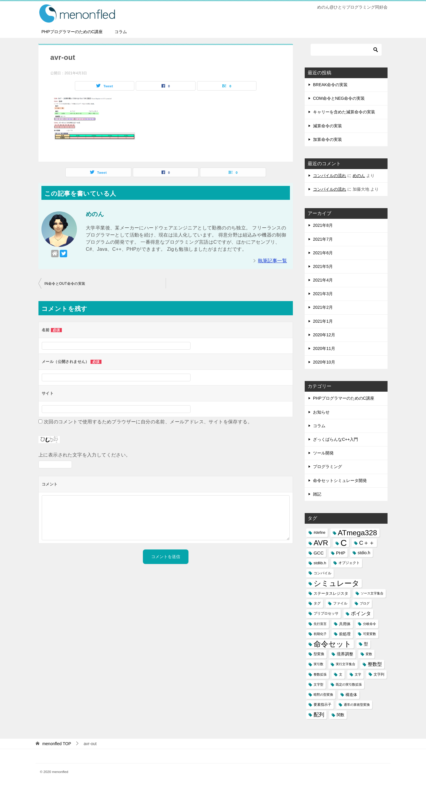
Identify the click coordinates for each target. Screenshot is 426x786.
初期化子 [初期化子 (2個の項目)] (320, 634)
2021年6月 (323, 252)
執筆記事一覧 (272, 260)
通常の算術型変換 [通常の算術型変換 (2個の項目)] (357, 704)
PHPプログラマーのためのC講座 (72, 31)
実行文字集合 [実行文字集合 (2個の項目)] (345, 664)
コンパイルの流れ (329, 175)
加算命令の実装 (327, 139)
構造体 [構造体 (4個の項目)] (351, 694)
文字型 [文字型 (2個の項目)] (318, 684)
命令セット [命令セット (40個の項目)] (332, 644)
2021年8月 (323, 225)
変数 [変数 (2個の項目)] (369, 654)
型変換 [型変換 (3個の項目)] (319, 654)
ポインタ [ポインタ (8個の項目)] (361, 613)
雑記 (317, 494)
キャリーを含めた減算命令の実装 (344, 112)
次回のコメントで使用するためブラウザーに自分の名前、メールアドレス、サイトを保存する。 (148, 421)
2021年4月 (323, 280)
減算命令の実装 (327, 125)
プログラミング (327, 466)
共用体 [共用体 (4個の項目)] (345, 624)
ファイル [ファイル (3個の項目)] (340, 603)
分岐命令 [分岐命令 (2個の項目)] (369, 624)
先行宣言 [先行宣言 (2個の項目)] (320, 624)
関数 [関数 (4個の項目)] (340, 715)
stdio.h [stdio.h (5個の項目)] (364, 552)
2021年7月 (323, 239)
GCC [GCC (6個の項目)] (319, 552)
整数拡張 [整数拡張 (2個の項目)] (320, 674)
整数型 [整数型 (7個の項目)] (375, 664)
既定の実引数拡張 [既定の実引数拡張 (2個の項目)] (349, 684)
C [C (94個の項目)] (344, 543)
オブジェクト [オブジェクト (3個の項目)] (349, 563)
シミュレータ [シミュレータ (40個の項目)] (336, 583)
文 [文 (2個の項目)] (340, 674)
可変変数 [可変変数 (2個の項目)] (369, 634)
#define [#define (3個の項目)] (319, 533)
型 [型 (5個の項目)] (366, 644)
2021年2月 (323, 307)
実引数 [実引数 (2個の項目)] (318, 664)
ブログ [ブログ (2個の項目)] (364, 603)
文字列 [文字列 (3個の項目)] (379, 674)
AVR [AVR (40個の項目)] (321, 543)
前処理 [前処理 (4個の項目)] (345, 634)
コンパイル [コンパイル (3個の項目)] (322, 573)
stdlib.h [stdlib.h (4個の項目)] (320, 563)
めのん (359, 175)
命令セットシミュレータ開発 (340, 480)
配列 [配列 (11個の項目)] (319, 715)
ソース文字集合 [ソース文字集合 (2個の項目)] (372, 593)
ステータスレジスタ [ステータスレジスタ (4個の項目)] (331, 593)
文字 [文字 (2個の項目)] (358, 674)
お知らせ (321, 412)
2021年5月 (323, 266)
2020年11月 (324, 348)
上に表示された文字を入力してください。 (84, 454)
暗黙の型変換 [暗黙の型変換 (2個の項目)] (323, 694)
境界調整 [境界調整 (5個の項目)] (345, 654)
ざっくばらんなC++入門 (335, 439)
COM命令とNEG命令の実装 (339, 98)
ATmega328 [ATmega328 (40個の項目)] (357, 533)
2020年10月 (324, 362)
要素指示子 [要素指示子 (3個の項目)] (322, 705)
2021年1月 (323, 321)
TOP (56, 743)
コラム (120, 31)
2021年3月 (323, 293)
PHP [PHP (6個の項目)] (340, 552)
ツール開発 (323, 453)
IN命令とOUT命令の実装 (64, 284)
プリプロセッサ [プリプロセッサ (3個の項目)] (326, 613)
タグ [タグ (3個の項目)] (317, 603)
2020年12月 (324, 334)
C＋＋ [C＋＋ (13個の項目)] (367, 543)
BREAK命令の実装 (330, 84)
